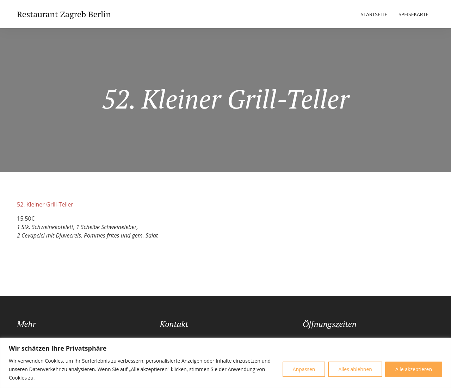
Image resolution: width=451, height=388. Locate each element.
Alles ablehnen (355, 369)
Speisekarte (413, 14)
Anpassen (304, 369)
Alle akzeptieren (413, 369)
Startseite (374, 14)
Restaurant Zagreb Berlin (64, 14)
